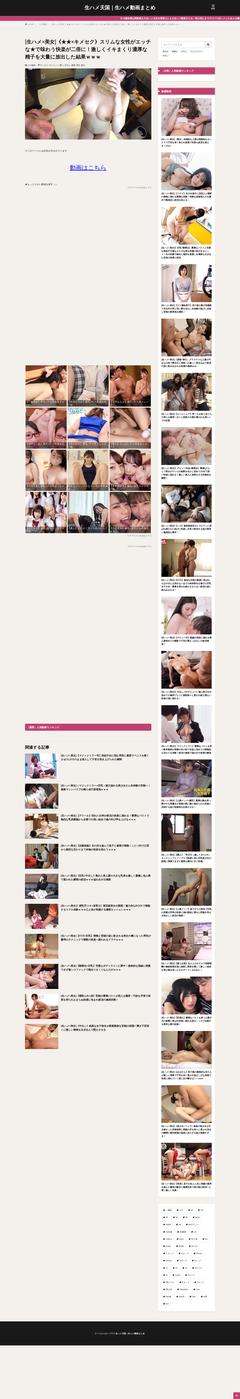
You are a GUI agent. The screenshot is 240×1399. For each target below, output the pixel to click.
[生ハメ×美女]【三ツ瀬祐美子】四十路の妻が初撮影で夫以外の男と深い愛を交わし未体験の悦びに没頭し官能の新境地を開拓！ (186, 314)
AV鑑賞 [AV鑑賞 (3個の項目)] (183, 1285)
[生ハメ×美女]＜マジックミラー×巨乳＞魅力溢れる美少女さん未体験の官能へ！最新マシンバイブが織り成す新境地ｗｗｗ (105, 788)
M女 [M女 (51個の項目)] (194, 1350)
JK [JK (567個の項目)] (186, 1321)
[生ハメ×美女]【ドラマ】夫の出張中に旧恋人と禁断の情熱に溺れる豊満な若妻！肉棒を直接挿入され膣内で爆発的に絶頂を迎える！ (186, 199)
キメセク (44, 65)
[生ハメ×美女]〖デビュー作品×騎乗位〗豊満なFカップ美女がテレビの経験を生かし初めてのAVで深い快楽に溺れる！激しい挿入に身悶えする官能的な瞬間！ (186, 487)
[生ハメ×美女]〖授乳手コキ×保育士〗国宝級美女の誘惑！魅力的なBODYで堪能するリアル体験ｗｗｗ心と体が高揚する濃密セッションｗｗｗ (105, 910)
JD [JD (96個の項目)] (176, 1321)
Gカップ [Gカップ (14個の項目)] (185, 1307)
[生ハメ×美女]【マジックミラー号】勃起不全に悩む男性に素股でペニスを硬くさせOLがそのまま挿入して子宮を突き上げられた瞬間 (105, 760)
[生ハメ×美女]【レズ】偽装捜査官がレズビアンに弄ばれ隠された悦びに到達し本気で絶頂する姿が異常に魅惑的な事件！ (186, 544)
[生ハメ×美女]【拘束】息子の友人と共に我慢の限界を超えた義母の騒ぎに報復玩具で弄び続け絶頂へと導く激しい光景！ (186, 1240)
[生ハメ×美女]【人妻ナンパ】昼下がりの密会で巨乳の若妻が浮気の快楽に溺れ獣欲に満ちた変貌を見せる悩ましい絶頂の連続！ (186, 950)
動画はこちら (88, 167)
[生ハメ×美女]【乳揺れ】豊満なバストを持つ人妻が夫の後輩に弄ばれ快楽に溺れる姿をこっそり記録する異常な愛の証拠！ (186, 1065)
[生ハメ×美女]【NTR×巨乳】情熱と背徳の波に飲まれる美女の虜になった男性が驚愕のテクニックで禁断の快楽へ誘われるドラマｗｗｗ (106, 940)
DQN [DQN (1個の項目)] (181, 1292)
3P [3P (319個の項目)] (192, 1263)
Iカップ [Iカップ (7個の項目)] (197, 1314)
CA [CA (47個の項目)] (195, 1285)
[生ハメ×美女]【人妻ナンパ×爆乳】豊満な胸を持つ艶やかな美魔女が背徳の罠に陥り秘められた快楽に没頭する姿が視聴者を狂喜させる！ (186, 833)
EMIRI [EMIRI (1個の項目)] (181, 1300)
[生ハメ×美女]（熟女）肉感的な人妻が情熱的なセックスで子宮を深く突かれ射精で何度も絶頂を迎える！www (186, 143)
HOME (31, 24)
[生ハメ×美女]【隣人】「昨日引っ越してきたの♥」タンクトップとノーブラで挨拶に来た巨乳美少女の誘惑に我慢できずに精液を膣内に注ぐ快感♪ (186, 892)
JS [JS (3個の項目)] (167, 1328)
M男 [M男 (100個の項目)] (205, 1350)
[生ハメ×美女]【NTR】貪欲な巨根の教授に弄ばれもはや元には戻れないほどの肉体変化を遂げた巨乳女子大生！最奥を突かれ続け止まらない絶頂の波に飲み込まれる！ (186, 602)
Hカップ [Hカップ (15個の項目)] (183, 1314)
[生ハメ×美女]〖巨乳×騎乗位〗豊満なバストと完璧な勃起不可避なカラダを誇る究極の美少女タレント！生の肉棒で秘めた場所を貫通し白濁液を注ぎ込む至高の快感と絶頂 (186, 257)
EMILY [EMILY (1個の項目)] (168, 1300)
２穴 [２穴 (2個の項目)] (181, 1263)
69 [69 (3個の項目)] (177, 1271)
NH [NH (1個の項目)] (167, 1357)
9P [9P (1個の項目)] (186, 1271)
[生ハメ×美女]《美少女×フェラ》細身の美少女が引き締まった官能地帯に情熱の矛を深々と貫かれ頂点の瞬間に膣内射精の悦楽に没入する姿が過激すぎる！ (186, 1182)
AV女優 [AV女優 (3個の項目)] (169, 1285)
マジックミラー (196, 51)
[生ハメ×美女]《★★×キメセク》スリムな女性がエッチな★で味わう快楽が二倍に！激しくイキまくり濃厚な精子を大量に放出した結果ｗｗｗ (116, 24)
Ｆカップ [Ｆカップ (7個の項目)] (170, 1307)
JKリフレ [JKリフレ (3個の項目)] (199, 1321)
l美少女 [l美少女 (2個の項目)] (169, 1343)
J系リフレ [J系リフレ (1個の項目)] (170, 1336)
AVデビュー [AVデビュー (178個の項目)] (193, 1278)
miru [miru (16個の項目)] (198, 1343)
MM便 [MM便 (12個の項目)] (168, 1350)
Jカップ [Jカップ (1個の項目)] (191, 1328)
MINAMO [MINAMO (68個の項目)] (184, 1343)
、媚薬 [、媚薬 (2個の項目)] (169, 1263)
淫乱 (78, 65)
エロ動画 (43, 24)
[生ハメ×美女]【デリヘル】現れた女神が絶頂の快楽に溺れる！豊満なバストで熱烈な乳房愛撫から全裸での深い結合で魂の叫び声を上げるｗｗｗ (106, 820)
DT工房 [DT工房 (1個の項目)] (194, 1292)
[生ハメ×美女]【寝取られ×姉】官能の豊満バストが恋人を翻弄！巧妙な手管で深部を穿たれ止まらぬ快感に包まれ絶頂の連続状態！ (105, 998)
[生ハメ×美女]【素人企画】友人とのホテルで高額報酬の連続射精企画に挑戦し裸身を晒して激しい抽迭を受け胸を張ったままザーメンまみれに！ (186, 1007)
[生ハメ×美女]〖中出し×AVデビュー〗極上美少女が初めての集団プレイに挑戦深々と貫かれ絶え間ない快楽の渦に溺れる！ (186, 716)
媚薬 (73, 65)
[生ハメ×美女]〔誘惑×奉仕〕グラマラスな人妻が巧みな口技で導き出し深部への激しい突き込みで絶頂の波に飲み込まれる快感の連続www (186, 372)
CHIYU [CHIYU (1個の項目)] (169, 1292)
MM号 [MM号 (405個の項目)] (181, 1350)
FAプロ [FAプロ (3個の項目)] (194, 1300)
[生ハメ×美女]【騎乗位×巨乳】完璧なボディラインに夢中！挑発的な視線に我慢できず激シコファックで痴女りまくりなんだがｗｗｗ (106, 968)
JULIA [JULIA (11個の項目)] (177, 1328)
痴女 (83, 65)
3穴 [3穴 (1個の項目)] (202, 1263)
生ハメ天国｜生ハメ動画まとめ (120, 7)
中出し (67, 65)
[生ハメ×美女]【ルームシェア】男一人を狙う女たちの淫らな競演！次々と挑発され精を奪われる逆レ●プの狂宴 (186, 429)
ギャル (52, 65)
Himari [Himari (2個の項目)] (199, 1307)
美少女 (165, 51)
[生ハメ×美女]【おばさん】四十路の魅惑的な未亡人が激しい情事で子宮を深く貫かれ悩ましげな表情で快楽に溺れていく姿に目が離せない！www (186, 1123)
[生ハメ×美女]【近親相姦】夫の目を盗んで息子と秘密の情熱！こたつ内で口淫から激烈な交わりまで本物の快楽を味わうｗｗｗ (104, 848)
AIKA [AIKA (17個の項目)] (197, 1271)
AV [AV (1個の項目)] (179, 1278)
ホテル (183, 51)
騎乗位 (174, 51)
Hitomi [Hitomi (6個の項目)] (169, 1314)
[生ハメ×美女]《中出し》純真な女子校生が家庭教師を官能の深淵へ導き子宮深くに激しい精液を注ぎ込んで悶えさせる (104, 1028)
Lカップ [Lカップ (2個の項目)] (200, 1336)
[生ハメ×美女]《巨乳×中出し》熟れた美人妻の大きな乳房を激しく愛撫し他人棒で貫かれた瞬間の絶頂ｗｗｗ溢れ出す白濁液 (105, 878)
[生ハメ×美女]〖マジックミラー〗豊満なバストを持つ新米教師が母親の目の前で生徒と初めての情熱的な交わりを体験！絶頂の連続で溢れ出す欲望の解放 (186, 773)
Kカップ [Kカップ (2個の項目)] (185, 1336)
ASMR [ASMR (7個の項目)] (168, 1278)
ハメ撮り (60, 65)
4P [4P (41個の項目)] (167, 1271)
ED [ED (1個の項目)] (206, 1292)
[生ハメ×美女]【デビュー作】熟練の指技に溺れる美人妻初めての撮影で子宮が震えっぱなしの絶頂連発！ (186, 660)
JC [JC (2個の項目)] (167, 1321)
